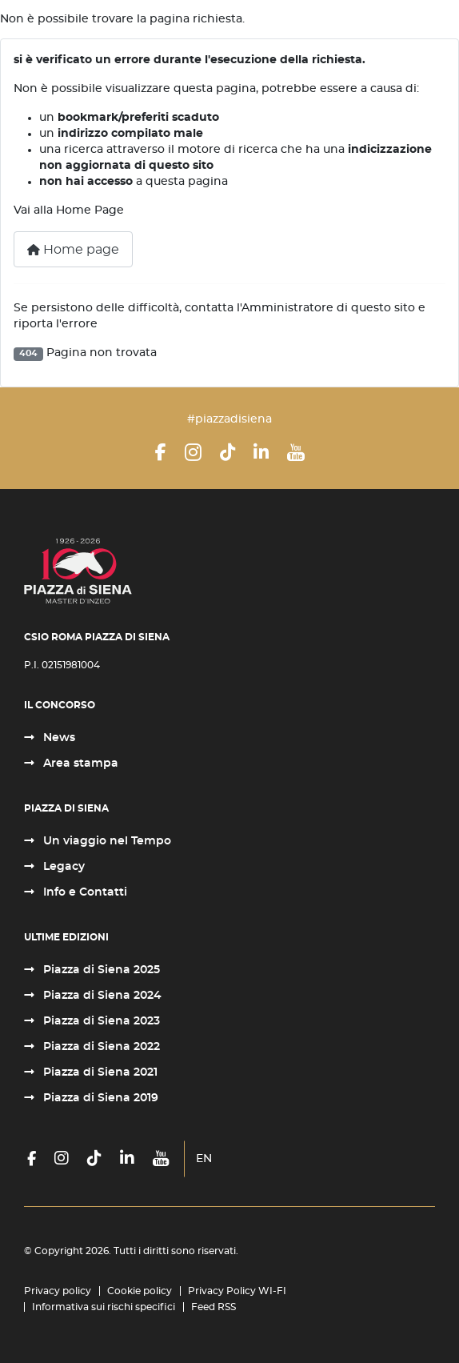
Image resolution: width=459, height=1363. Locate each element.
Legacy (62, 866)
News (57, 738)
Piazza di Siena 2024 (101, 995)
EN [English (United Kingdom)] (204, 1159)
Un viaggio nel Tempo (105, 841)
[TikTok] (227, 452)
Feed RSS (213, 1307)
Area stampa (79, 763)
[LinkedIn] (261, 452)
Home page (73, 249)
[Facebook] (160, 452)
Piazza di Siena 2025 (100, 970)
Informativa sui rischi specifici (103, 1307)
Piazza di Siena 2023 (100, 1021)
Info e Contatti (83, 892)
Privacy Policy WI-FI (237, 1291)
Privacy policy (57, 1291)
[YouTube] (296, 452)
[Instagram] (193, 452)
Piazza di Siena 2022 (100, 1046)
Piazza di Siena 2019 (99, 1098)
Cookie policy (139, 1291)
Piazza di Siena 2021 (99, 1072)
